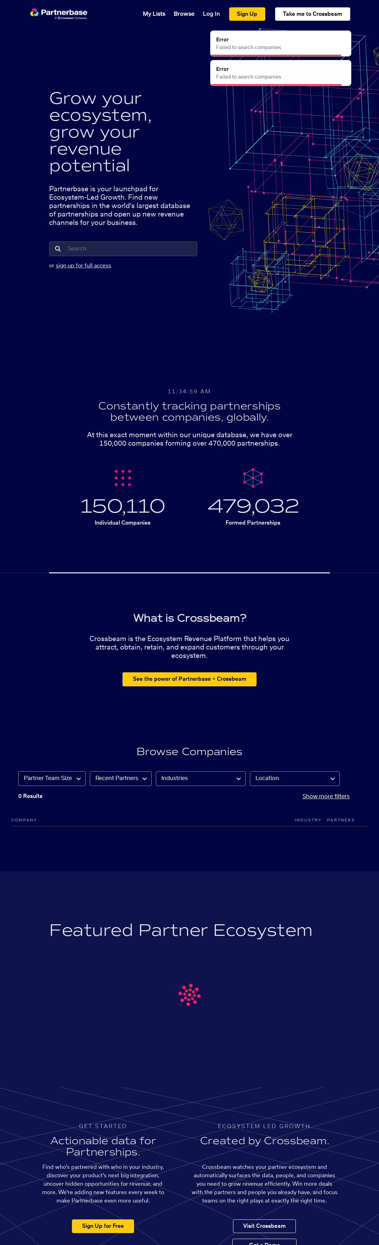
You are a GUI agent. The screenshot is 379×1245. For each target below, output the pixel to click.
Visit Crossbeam (264, 1226)
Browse (184, 14)
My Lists (154, 14)
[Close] (341, 40)
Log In (211, 14)
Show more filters (326, 796)
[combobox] (130, 249)
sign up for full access (83, 265)
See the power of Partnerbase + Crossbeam (189, 679)
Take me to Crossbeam (312, 14)
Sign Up (247, 14)
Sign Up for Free (103, 1226)
